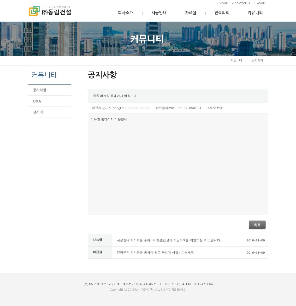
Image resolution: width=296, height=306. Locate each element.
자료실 (190, 13)
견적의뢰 (222, 13)
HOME (224, 3)
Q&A (37, 101)
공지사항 (39, 90)
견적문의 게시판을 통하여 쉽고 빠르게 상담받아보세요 (155, 252)
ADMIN (261, 3)
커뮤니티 (255, 13)
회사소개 (125, 13)
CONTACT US (242, 3)
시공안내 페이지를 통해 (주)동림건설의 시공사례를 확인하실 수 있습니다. (169, 240)
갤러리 (38, 112)
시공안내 (159, 13)
